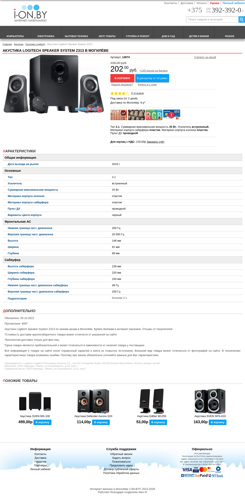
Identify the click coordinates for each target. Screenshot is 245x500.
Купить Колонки (104, 329)
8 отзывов (137, 93)
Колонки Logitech (35, 44)
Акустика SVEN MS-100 (35, 416)
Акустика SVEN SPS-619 (210, 416)
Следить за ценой (205, 57)
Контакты (170, 3)
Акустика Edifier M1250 (151, 416)
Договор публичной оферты (121, 469)
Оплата (201, 3)
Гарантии (40, 461)
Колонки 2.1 (119, 297)
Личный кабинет (234, 3)
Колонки (19, 44)
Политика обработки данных (121, 473)
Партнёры (40, 465)
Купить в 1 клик (147, 84)
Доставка (187, 3)
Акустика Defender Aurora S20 (93, 416)
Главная (7, 44)
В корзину (122, 78)
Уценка (214, 3)
